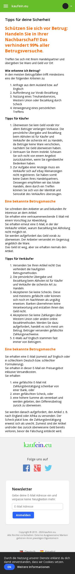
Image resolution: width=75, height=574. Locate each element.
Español (47, 551)
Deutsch (27, 551)
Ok (9, 567)
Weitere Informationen (33, 567)
